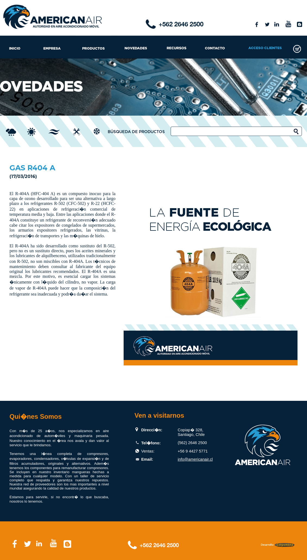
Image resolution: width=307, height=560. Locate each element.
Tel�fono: (151, 443)
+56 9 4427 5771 (193, 451)
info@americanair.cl (195, 459)
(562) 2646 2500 (192, 443)
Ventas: (148, 451)
